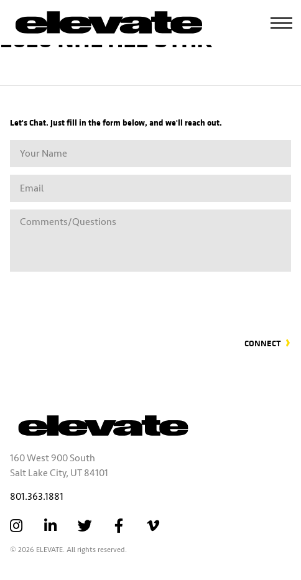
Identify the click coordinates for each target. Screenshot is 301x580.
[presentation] (196, 297)
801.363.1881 (36, 496)
